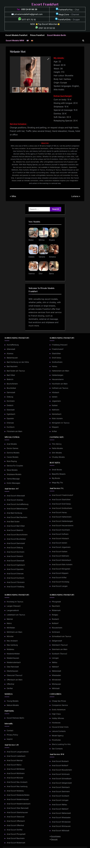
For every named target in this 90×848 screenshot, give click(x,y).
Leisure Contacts (59, 731)
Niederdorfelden (13, 654)
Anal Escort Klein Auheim (62, 564)
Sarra (51, 273)
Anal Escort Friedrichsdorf (62, 495)
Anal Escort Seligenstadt (62, 783)
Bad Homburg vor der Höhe (18, 362)
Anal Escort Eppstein (15, 569)
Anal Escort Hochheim (61, 530)
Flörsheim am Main (14, 431)
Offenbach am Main (14, 680)
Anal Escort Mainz (14, 765)
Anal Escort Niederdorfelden (18, 795)
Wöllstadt (56, 688)
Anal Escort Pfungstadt (16, 834)
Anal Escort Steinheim (61, 791)
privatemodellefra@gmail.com (28, 14)
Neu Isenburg (12, 645)
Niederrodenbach (14, 662)
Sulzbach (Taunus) (59, 654)
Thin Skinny (57, 444)
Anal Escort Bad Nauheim (17, 517)
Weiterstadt (56, 671)
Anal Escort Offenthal (15, 825)
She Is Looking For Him (61, 744)
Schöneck (56, 632)
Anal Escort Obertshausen (17, 812)
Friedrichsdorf (57, 349)
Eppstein (10, 418)
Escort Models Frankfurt (16, 35)
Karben (55, 405)
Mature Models (13, 705)
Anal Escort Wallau (59, 805)
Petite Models (57, 448)
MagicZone (62, 14)
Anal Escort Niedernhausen (18, 799)
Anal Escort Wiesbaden (61, 817)
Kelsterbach (56, 414)
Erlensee (10, 423)
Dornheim (11, 401)
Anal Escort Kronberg (60, 582)
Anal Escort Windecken (61, 822)
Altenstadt (11, 349)
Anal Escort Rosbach (60, 761)
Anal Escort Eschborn (15, 578)
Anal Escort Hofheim (60, 534)
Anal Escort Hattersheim (61, 517)
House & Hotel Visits (60, 727)
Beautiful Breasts (59, 474)
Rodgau (55, 615)
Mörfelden (11, 628)
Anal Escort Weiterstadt (61, 813)
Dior (41, 273)
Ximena (52, 257)
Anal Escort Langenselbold (17, 752)
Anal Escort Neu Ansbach (17, 782)
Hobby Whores (58, 718)
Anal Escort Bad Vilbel (16, 526)
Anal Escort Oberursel (15, 817)
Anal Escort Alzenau (15, 500)
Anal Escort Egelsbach (16, 565)
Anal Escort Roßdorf (60, 765)
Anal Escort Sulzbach (60, 796)
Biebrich (10, 379)
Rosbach (55, 619)
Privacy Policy (12, 735)
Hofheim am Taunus (60, 388)
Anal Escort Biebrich (15, 530)
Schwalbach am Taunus (61, 636)
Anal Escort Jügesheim (61, 547)
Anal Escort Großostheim (62, 508)
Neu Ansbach (12, 641)
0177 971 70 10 (27, 19)
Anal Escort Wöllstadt (60, 831)
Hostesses (56, 723)
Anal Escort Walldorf (60, 809)
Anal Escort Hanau (59, 512)
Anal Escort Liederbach (16, 756)
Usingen (55, 658)
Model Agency (58, 736)
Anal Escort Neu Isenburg (17, 786)
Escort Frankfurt (45, 4)
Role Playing (12, 461)
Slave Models (12, 470)
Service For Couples (15, 466)
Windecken (56, 680)
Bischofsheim (12, 384)
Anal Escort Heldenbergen (62, 521)
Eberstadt (11, 410)
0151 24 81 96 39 (29, 9)
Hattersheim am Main (60, 371)
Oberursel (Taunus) (14, 675)
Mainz (9, 623)
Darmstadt (11, 392)
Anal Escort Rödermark (16, 843)
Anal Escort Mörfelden (16, 769)
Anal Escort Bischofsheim (17, 535)
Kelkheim (55, 410)
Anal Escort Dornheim (15, 552)
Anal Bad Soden (13, 521)
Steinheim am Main (59, 649)
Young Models (13, 701)
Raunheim (56, 606)
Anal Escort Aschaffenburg (17, 504)
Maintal (10, 619)
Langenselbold (13, 610)
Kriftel (54, 431)
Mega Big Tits (57, 483)
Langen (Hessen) (14, 606)
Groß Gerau (56, 358)
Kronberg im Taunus (15, 602)
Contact (10, 730)
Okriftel (10, 688)
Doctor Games (12, 448)
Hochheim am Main (60, 384)
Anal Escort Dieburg (15, 548)
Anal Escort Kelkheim (60, 556)
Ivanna (32, 273)
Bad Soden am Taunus (16, 371)
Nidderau (10, 649)
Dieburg (10, 397)
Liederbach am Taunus (16, 615)
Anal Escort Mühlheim (16, 773)
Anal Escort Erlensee (15, 574)
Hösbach (55, 392)
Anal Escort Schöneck (61, 774)
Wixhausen (56, 684)
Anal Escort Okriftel (14, 830)
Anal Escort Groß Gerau (61, 504)
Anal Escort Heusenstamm (62, 525)
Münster (10, 636)
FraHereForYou (64, 9)
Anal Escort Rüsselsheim (62, 770)
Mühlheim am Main (14, 632)
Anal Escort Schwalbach (61, 779)
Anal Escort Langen (60, 586)
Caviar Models (12, 457)
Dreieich (10, 405)
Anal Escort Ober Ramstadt (17, 808)
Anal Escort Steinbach (61, 787)
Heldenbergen (57, 375)
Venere (42, 257)
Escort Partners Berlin (15, 718)
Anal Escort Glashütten (61, 499)
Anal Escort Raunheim (16, 838)
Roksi (31, 240)
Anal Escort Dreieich (15, 556)
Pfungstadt (56, 602)
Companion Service (60, 705)
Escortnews (56, 836)
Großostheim (57, 362)
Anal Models (12, 444)
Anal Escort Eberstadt (15, 561)
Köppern (55, 427)
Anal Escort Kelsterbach (61, 560)
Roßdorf (55, 623)
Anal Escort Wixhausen (61, 826)
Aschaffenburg (13, 345)
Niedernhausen (13, 658)
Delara (31, 257)
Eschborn (11, 427)
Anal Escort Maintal (14, 760)
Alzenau (10, 353)
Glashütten (56, 353)
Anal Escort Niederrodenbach (18, 804)
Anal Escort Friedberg (15, 587)
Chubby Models (58, 457)
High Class (56, 714)
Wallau (54, 662)
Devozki (54, 839)
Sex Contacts (57, 749)
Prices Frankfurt (37, 35)
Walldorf (55, 667)
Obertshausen (12, 671)
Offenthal (10, 684)
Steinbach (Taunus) (60, 645)
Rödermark (56, 610)
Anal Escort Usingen (60, 800)
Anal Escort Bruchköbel (16, 539)
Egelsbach (11, 414)
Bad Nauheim (12, 366)
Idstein (54, 397)
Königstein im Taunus (60, 423)
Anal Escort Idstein (59, 543)
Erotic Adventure (58, 710)
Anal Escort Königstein (61, 569)
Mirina (41, 240)
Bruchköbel (11, 388)
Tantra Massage (13, 479)
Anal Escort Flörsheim (16, 582)
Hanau (54, 366)
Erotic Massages (13, 483)
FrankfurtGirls (63, 19)
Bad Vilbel (11, 375)
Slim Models (57, 453)
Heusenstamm (58, 379)
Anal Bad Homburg (14, 513)
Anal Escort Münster (15, 778)
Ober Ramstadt (13, 667)
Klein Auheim (57, 418)
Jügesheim (56, 401)
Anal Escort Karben (59, 552)
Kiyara (52, 240)
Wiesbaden (56, 675)
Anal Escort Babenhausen (17, 509)
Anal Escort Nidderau (15, 791)
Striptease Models (14, 474)
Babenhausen (12, 358)
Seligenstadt (57, 641)
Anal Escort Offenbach (16, 821)
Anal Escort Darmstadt (16, 543)
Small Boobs (57, 470)
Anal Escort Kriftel (59, 578)
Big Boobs (56, 478)
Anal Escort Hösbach (60, 538)
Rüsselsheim (57, 628)
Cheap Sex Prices (59, 701)
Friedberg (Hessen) (59, 345)
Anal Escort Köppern (60, 573)
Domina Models (13, 453)
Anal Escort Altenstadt (16, 496)
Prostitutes (56, 740)
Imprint (10, 739)
